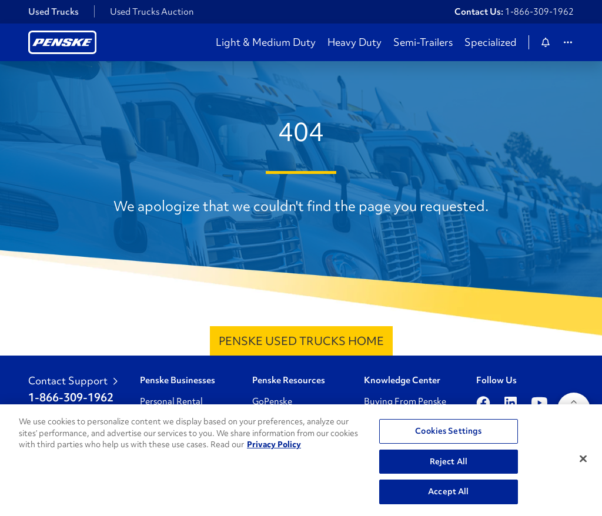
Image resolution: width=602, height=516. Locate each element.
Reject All (448, 461)
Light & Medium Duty (266, 42)
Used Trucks (53, 12)
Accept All (448, 491)
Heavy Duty (354, 42)
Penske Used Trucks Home (301, 341)
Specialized (490, 42)
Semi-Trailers (423, 42)
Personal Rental (171, 401)
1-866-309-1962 (539, 12)
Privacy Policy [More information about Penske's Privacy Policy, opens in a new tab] (274, 444)
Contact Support (73, 380)
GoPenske (272, 401)
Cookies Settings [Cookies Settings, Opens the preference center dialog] (448, 430)
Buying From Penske (405, 401)
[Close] (583, 459)
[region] (301, 460)
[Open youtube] (539, 403)
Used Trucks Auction (152, 12)
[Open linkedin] (510, 403)
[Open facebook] (483, 403)
